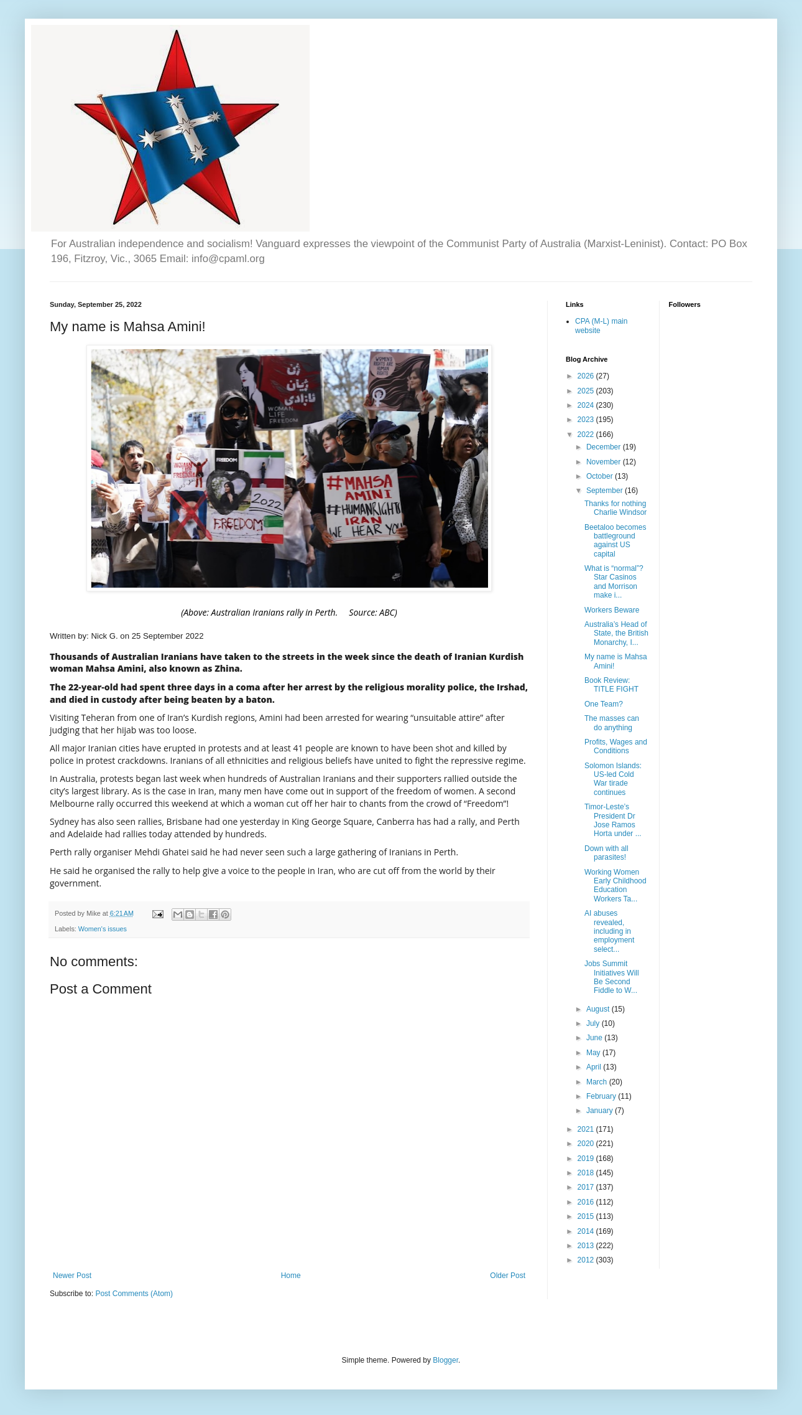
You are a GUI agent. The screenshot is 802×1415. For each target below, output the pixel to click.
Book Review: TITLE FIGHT (611, 684)
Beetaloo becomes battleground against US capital (615, 540)
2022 (587, 434)
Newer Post (72, 1275)
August (599, 1009)
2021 (587, 1129)
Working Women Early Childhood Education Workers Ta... (615, 885)
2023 (587, 419)
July (594, 1023)
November (604, 462)
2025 (587, 391)
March (597, 1082)
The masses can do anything (611, 722)
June (595, 1037)
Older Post (507, 1275)
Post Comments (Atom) (134, 1293)
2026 (587, 376)
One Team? (603, 704)
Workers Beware (611, 610)
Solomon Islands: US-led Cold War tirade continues (613, 779)
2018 (587, 1172)
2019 (587, 1158)
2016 (587, 1202)
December (604, 447)
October (600, 476)
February (602, 1096)
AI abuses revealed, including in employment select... (609, 931)
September (605, 490)
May (594, 1052)
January (600, 1110)
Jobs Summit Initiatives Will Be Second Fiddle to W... (611, 977)
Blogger (445, 1360)
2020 (587, 1143)
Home (291, 1275)
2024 (587, 405)
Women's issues (102, 929)
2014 (587, 1231)
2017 (587, 1187)
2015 (587, 1216)
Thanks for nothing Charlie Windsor (615, 508)
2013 (587, 1245)
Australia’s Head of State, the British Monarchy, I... (616, 633)
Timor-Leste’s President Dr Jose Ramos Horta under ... (613, 820)
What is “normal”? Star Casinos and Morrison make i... (613, 581)
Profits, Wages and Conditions (615, 746)
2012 (587, 1260)
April (594, 1067)
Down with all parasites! (606, 853)
